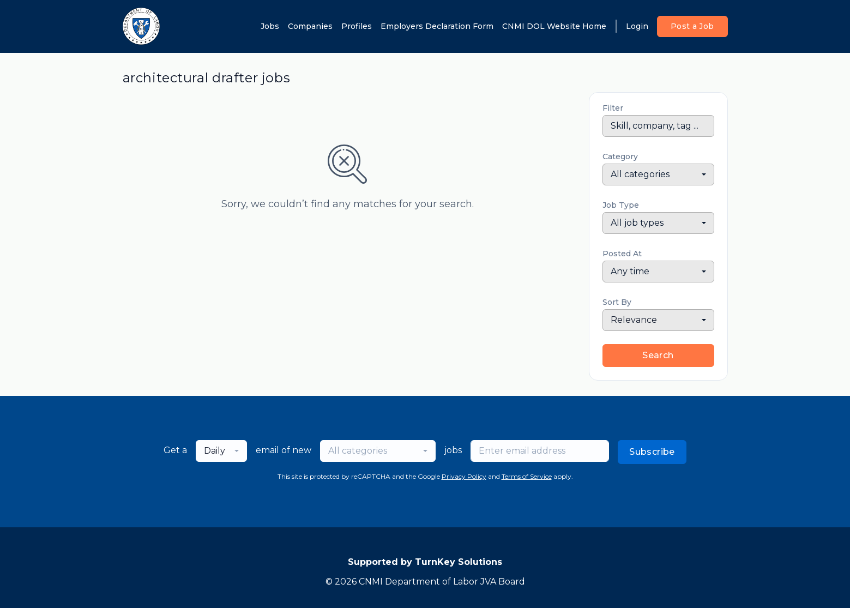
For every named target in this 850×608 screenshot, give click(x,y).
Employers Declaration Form (437, 26)
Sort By (616, 302)
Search (657, 355)
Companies (310, 26)
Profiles (356, 26)
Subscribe (652, 452)
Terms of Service (527, 476)
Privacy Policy (464, 476)
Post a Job (692, 26)
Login (637, 26)
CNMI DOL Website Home (554, 26)
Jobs (270, 26)
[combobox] (658, 174)
